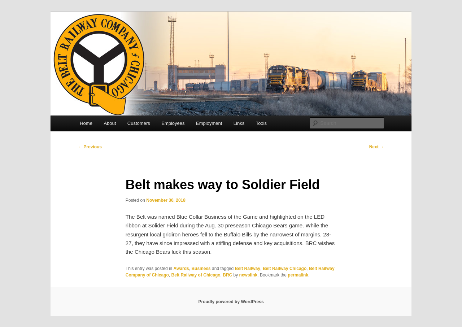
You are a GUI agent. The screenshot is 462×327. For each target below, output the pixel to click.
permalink (298, 275)
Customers (138, 123)
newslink (248, 275)
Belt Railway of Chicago (196, 275)
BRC (227, 275)
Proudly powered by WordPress (230, 301)
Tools (261, 123)
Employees (172, 123)
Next (376, 146)
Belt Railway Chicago (284, 268)
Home (86, 123)
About (110, 123)
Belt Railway (248, 268)
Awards (181, 268)
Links (239, 123)
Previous (90, 146)
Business (200, 268)
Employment (209, 123)
